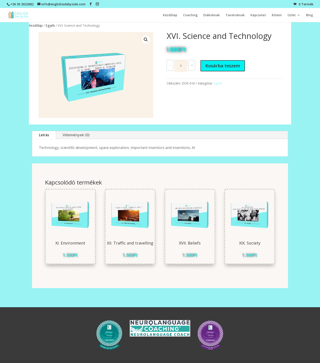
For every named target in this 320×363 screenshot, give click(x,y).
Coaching (190, 15)
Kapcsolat (258, 15)
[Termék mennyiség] (181, 66)
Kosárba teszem (222, 66)
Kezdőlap (170, 15)
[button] (146, 40)
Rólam (277, 15)
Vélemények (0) (76, 134)
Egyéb (50, 25)
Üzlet (292, 15)
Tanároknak (235, 15)
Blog (309, 15)
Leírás (44, 134)
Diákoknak (211, 15)
